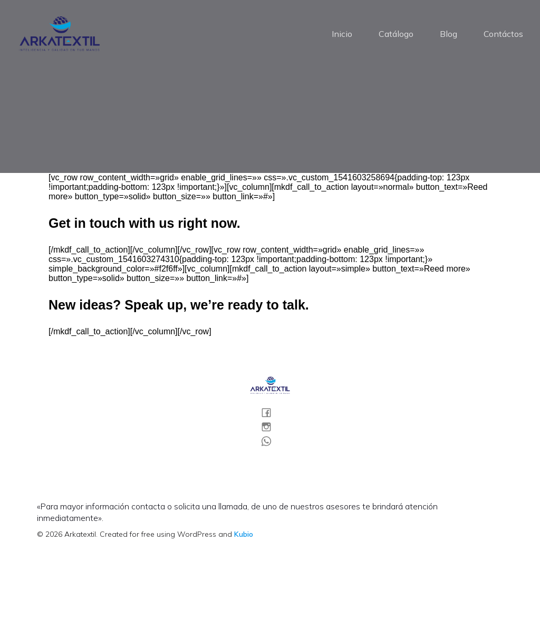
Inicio (342, 34)
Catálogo (396, 34)
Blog (448, 34)
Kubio (243, 535)
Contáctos (503, 34)
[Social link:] (270, 413)
